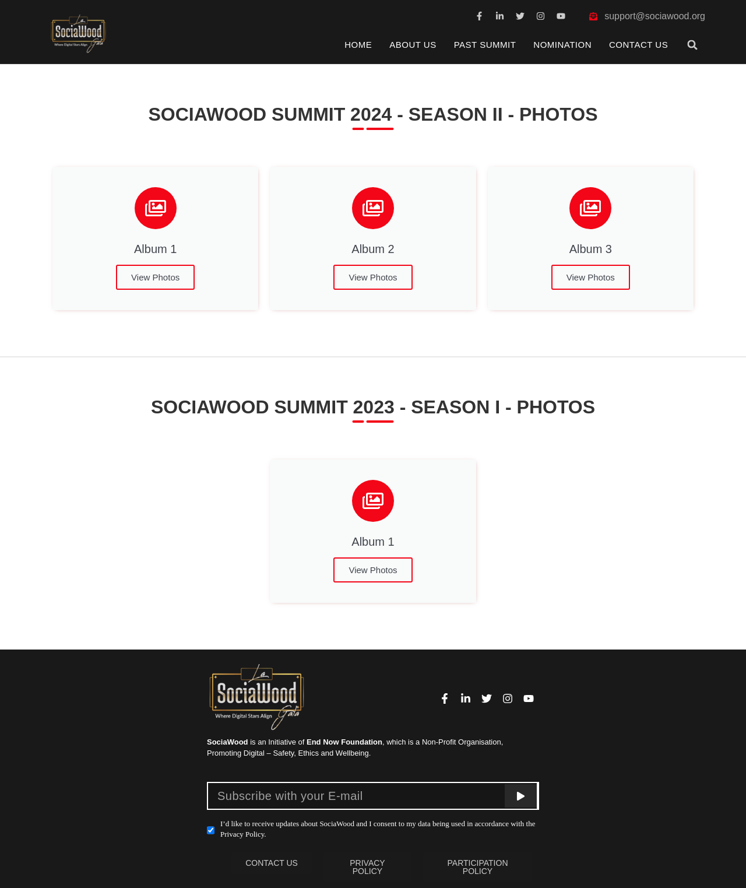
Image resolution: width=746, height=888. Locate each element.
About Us (412, 45)
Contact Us (638, 45)
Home (358, 45)
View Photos (155, 277)
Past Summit (485, 45)
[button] (692, 44)
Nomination (562, 45)
